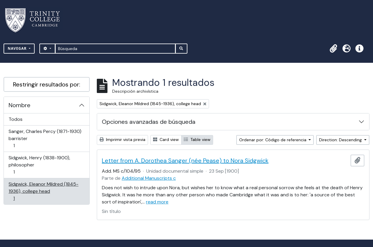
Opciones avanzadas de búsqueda (148, 122)
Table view (197, 139)
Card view (166, 139)
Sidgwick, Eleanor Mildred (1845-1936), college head (43, 191)
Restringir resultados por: (46, 84)
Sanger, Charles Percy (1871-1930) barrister (44, 138)
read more (157, 202)
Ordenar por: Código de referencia (273, 139)
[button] (333, 48)
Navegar (18, 48)
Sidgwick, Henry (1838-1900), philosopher (39, 165)
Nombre (19, 105)
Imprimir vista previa (122, 139)
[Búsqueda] (115, 49)
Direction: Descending (341, 139)
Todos (15, 119)
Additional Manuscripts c (149, 178)
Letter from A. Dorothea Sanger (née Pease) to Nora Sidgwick (185, 160)
